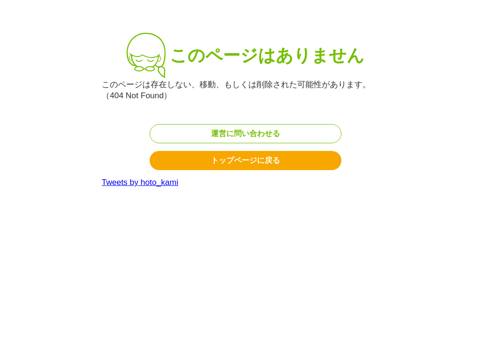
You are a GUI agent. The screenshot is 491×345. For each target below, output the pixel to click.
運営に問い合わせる (245, 133)
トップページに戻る (245, 160)
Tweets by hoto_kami (140, 182)
